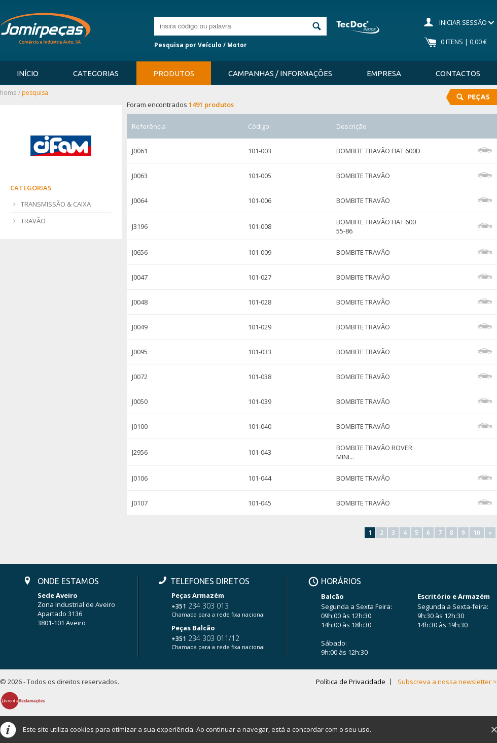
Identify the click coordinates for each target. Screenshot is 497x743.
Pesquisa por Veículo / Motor (200, 45)
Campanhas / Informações (280, 73)
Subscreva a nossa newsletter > (447, 682)
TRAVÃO (33, 220)
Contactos (458, 73)
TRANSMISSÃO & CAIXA (56, 204)
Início (28, 73)
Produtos (173, 73)
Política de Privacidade (350, 682)
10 (476, 532)
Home (8, 92)
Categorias (96, 73)
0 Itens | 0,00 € (464, 41)
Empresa (384, 73)
